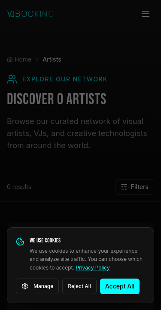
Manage (37, 286)
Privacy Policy (92, 267)
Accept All (119, 286)
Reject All (79, 286)
